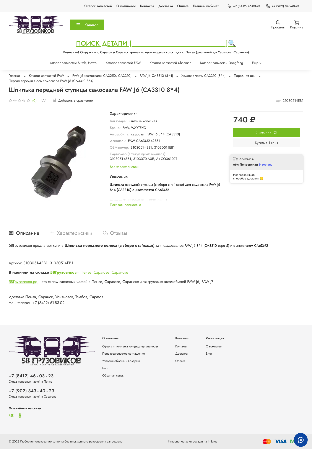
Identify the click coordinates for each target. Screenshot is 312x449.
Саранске (120, 272)
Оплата (182, 5)
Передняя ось (244, 75)
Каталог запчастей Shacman (170, 62)
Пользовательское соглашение (123, 353)
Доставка (165, 5)
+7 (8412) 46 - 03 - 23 (31, 376)
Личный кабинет (206, 5)
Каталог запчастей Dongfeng (221, 62)
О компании (126, 5)
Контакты (147, 5)
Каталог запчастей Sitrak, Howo (73, 62)
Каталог (87, 25)
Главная (15, 75)
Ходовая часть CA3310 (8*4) (203, 75)
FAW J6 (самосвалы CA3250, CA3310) (102, 75)
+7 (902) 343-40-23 (282, 6)
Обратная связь (113, 375)
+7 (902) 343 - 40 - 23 (31, 391)
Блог (105, 368)
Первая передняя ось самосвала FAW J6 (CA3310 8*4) (51, 80)
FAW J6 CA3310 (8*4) (156, 75)
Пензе (86, 272)
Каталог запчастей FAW (123, 62)
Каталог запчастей (98, 5)
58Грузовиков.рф (23, 282)
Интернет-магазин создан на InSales (192, 441)
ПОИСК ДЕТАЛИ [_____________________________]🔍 (156, 43)
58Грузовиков (63, 272)
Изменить (265, 164)
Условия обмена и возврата (121, 361)
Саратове (101, 272)
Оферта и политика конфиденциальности (130, 346)
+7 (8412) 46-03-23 (243, 6)
